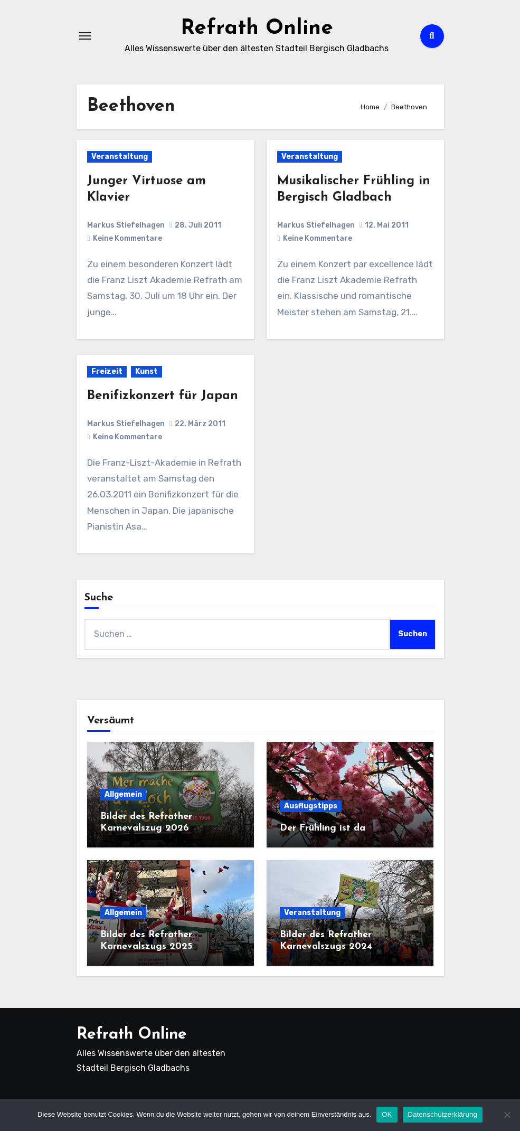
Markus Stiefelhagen (126, 225)
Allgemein (123, 794)
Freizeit (106, 371)
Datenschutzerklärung (442, 1114)
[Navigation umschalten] (85, 36)
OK (387, 1114)
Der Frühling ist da (322, 828)
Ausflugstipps (310, 806)
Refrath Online (257, 28)
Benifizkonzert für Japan (162, 396)
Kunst (146, 371)
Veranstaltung (119, 156)
